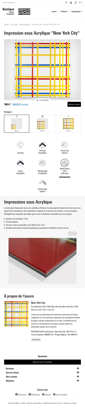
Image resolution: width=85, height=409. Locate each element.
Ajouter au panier (74, 104)
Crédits (23, 403)
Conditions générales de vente (52, 403)
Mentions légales (14, 403)
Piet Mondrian (36, 339)
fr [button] (79, 2)
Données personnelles (34, 403)
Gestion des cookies (70, 403)
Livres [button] (54, 11)
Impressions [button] (75, 11)
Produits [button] (64, 11)
